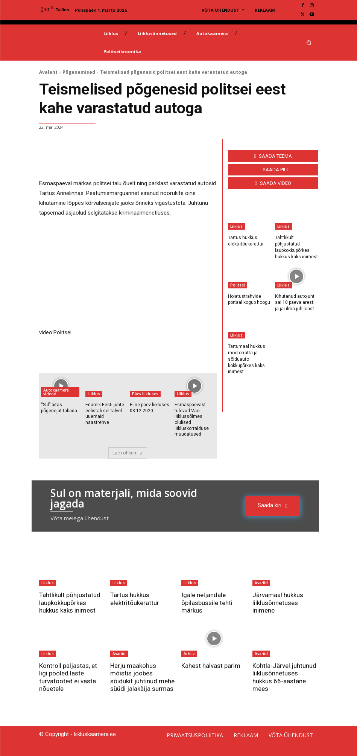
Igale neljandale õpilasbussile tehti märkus (206, 602)
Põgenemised (78, 72)
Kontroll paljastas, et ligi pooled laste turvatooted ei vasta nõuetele (68, 677)
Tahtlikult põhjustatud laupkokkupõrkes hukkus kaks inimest (69, 602)
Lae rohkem (127, 453)
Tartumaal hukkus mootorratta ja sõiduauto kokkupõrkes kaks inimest (246, 359)
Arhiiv (189, 653)
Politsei (237, 285)
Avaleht (48, 72)
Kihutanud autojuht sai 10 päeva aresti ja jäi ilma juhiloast (294, 303)
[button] (308, 42)
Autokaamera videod (56, 391)
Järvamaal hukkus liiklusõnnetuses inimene (277, 602)
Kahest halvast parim (210, 665)
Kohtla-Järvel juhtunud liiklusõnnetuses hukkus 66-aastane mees (284, 677)
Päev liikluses (145, 393)
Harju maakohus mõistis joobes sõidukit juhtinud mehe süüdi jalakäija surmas (142, 677)
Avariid (261, 582)
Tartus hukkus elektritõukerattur (134, 598)
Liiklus (94, 393)
